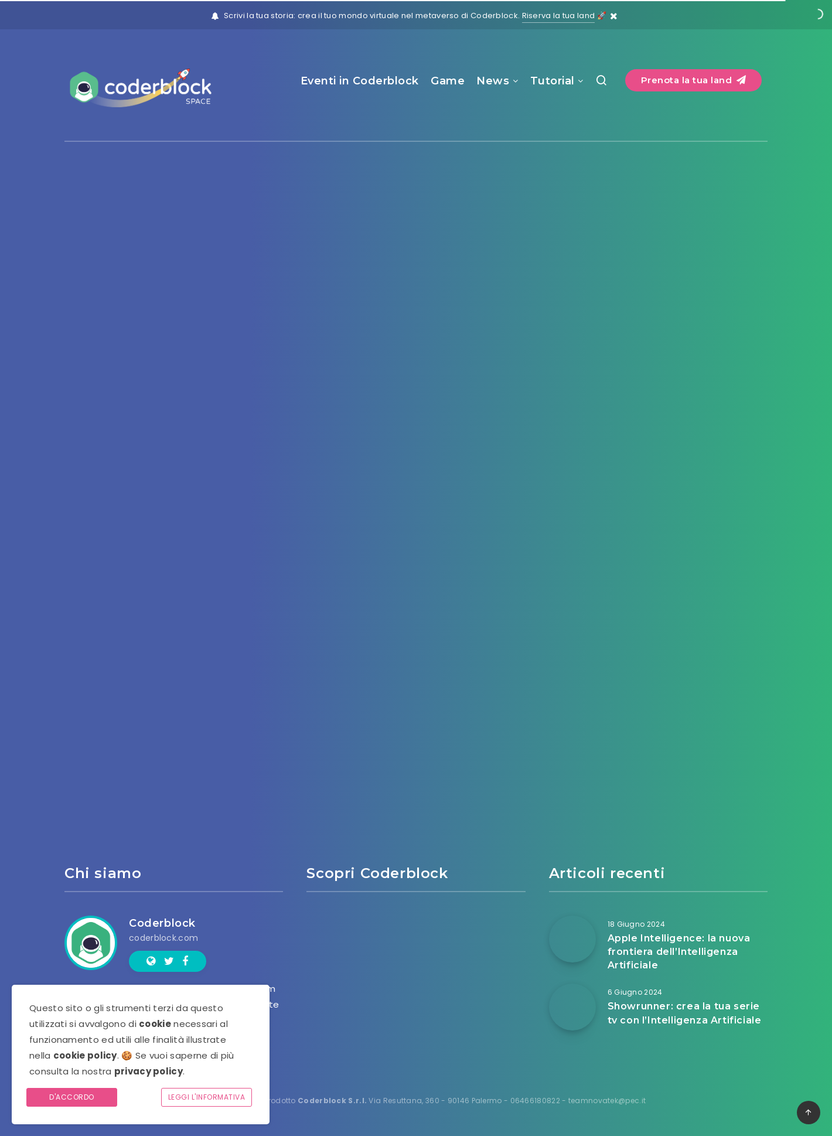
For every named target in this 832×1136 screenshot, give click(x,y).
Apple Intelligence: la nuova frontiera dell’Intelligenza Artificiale (679, 952)
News (492, 80)
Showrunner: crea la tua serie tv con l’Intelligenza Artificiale (685, 1013)
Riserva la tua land (558, 15)
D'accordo (71, 1097)
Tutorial (552, 80)
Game (448, 80)
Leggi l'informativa (206, 1097)
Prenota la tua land (693, 80)
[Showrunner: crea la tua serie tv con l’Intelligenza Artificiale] (572, 1007)
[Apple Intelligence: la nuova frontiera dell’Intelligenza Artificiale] (572, 939)
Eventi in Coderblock (360, 80)
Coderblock (162, 923)
